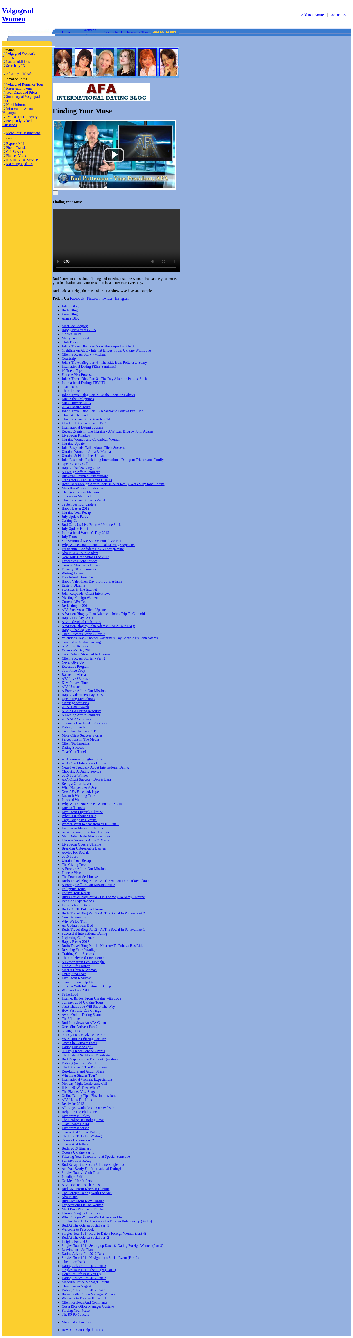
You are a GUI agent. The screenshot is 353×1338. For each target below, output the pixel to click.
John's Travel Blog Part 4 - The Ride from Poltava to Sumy (104, 362)
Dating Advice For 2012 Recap (84, 1254)
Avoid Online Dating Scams (82, 1014)
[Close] (55, 192)
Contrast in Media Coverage (82, 642)
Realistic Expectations (78, 901)
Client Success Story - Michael (84, 354)
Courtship (69, 358)
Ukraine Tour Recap (76, 512)
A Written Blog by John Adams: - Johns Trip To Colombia (104, 614)
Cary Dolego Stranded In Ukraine (86, 654)
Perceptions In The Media (80, 739)
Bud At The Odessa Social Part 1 (85, 1225)
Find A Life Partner (76, 966)
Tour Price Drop (73, 670)
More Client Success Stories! (83, 735)
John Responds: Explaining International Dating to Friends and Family (113, 460)
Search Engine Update (78, 982)
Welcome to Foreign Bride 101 (84, 1298)
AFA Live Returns (75, 646)
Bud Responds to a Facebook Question (90, 1059)
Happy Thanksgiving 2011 (81, 630)
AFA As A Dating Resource (81, 711)
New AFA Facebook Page (80, 792)
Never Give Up (73, 662)
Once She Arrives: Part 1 (79, 1043)
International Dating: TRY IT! (83, 383)
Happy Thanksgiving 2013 (81, 468)
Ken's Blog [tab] (70, 314)
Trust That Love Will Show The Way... (89, 1006)
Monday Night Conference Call (84, 1083)
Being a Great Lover (76, 783)
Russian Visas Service (22, 160)
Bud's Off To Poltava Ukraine (83, 909)
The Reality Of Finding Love (83, 1120)
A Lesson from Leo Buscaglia (83, 962)
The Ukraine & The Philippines (84, 1067)
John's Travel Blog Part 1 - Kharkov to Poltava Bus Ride (102, 411)
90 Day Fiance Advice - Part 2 (83, 1035)
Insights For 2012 (74, 1241)
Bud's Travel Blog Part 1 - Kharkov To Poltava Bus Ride (102, 946)
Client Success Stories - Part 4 (83, 500)
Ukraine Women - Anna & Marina (86, 452)
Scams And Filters (75, 1144)
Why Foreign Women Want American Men (93, 1217)
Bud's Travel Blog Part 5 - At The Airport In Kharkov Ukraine (106, 881)
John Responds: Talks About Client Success (93, 447)
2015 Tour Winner (75, 775)
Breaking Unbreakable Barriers (84, 848)
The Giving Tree (74, 864)
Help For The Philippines (80, 1112)
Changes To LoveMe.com (80, 492)
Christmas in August (76, 1286)
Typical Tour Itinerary (22, 117)
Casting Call (71, 520)
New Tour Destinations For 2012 (85, 557)
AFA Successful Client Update (84, 610)
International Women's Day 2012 (85, 533)
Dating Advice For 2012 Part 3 (84, 1266)
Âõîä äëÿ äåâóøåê (19, 74)
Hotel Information (19, 105)
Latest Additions (18, 61)
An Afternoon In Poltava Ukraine (86, 832)
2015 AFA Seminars (76, 719)
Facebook (77, 298)
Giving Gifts (71, 1031)
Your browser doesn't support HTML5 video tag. (116, 240)
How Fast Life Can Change (81, 1010)
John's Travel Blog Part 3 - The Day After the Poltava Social (105, 379)
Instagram (122, 298)
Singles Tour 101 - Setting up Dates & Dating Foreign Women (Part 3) (112, 1245)
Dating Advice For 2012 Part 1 (84, 1290)
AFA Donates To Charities (81, 1185)
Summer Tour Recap (76, 1160)
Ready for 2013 (73, 1104)
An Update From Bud (77, 925)
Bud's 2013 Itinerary (76, 1148)
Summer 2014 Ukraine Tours (83, 1002)
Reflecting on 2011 (75, 606)
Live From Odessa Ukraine (81, 844)
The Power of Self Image (80, 877)
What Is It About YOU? (79, 816)
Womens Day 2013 (75, 990)
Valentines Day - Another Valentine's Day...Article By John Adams (110, 638)
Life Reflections (73, 808)
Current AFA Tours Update (81, 565)
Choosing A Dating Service (81, 771)
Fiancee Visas (16, 156)
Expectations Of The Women (82, 1205)
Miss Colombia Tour (76, 1322)
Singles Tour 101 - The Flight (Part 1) (89, 1270)
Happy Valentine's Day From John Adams (92, 581)
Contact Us (337, 15)
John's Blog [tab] (70, 306)
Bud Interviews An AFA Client (84, 1023)
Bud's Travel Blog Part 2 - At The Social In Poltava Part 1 (103, 929)
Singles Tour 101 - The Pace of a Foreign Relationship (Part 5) (107, 1221)
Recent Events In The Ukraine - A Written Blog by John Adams (107, 431)
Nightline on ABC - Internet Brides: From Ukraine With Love (106, 350)
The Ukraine (71, 391)
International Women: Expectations (87, 1079)
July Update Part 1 (75, 529)
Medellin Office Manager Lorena (86, 1282)
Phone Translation (19, 148)
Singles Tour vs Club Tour (81, 1173)
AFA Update (71, 687)
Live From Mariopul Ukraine (83, 828)
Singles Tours (71, 334)
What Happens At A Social (81, 787)
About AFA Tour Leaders (80, 553)
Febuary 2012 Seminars (79, 569)
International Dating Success (82, 427)
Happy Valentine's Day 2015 (82, 695)
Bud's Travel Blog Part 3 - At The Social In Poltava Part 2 (103, 913)
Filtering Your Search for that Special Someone (96, 1156)
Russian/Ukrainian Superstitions (85, 476)
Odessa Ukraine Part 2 (78, 1140)
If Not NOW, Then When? (81, 1087)
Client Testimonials (76, 743)
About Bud (70, 1197)
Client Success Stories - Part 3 (83, 634)
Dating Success (73, 747)
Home (66, 32)
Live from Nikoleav (76, 1116)
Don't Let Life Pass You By (81, 1274)
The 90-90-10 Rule (75, 1314)
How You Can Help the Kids (82, 1330)
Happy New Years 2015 (79, 330)
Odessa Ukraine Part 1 (78, 1152)
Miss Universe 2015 (76, 403)
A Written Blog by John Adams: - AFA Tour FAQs (98, 626)
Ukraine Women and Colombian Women (91, 439)
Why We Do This (74, 921)
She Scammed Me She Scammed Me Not (91, 541)
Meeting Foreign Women (80, 597)
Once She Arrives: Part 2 (79, 1027)
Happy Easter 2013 (75, 941)
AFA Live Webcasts (76, 678)
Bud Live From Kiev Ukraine (83, 1201)
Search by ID (113, 32)
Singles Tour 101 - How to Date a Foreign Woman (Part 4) (104, 1233)
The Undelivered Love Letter (83, 958)
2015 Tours (70, 856)
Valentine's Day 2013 (77, 650)
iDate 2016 (70, 387)
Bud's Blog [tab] (70, 310)
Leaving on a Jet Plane (78, 1250)
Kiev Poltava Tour (75, 683)
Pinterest (93, 298)
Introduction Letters (76, 905)
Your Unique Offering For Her (84, 1039)
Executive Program (75, 666)
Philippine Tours (74, 889)
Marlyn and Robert (75, 338)
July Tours (69, 537)
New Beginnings (74, 917)
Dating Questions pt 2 (77, 1047)
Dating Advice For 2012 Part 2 (84, 1278)
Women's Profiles (89, 32)
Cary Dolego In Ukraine (79, 820)
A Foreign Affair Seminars (81, 472)
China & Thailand (75, 415)
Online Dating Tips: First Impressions (89, 1096)
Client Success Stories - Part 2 (83, 658)
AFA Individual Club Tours (81, 622)
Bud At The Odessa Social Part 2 (85, 1237)
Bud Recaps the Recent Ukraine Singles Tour (94, 1164)
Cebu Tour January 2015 (79, 731)
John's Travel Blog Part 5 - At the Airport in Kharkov (100, 346)
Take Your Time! (74, 751)
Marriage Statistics (75, 703)
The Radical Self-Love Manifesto (86, 1055)
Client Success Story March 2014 (86, 419)
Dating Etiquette (73, 727)
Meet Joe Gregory (75, 326)
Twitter (107, 298)
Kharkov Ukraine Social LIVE (84, 423)
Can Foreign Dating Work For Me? (87, 1193)
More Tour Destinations (23, 133)
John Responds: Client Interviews (86, 593)
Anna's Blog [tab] (70, 318)
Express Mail (15, 143)
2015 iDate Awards (75, 707)
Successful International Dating (84, 933)
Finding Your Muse (76, 1310)
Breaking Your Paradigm (79, 950)
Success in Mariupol (76, 496)
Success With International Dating (86, 986)
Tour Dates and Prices (22, 92)
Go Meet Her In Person (78, 1181)
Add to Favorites (313, 15)
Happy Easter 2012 (75, 508)
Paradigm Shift (72, 1177)
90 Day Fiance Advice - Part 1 (83, 1051)
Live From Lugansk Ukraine (82, 812)
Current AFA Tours (75, 601)
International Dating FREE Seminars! (89, 366)
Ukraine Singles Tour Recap (82, 1213)
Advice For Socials (75, 852)
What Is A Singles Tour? (79, 1075)
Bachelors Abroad (75, 674)
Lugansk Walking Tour (78, 796)
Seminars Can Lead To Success (84, 723)
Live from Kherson (75, 1128)
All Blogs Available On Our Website (88, 1108)
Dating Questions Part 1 (79, 1063)
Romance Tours (138, 32)
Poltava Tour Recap (76, 893)
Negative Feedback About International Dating (95, 767)
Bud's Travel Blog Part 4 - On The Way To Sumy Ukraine (103, 897)
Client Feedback (73, 1262)
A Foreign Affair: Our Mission (84, 691)
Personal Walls (72, 800)
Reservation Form (19, 88)
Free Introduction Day (78, 577)
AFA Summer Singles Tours (82, 759)
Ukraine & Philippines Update (83, 456)
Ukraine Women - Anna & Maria (85, 840)
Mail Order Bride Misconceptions (86, 836)
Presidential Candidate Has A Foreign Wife (93, 549)
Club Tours (70, 342)
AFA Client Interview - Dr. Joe (84, 763)
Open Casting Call (75, 464)
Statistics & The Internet (79, 589)
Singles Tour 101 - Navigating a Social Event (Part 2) (100, 1258)
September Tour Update (79, 504)
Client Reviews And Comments (84, 1302)
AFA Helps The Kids (77, 1100)
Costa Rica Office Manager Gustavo (88, 1306)
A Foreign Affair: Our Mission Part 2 (88, 885)
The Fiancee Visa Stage (78, 1091)
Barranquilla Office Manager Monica (88, 1294)
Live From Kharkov (76, 435)
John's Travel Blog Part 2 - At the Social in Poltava (98, 395)
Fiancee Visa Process (77, 374)
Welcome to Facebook (78, 1229)
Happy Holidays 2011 (77, 618)
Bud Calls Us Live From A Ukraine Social (92, 524)
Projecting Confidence (78, 937)
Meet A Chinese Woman (79, 970)
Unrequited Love (74, 974)
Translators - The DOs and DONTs (87, 480)
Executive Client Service (79, 561)
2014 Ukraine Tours (76, 407)
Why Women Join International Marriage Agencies (98, 545)
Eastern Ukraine (73, 585)
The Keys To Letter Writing (82, 1136)
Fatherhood (70, 994)
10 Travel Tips (72, 370)
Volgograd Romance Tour (24, 84)
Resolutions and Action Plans (83, 1071)
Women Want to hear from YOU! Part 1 (90, 824)
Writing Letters (73, 573)
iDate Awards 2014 (75, 1124)
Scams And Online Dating (81, 1132)
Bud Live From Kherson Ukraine (85, 1189)
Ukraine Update (73, 443)
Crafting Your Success (78, 954)
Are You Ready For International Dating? (91, 1168)
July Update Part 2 (75, 516)
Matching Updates (19, 164)
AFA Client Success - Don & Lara (86, 779)
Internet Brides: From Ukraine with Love (91, 998)
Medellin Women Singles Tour (84, 488)
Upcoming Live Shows (78, 699)
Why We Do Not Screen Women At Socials (93, 804)
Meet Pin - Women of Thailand (84, 1209)
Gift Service (15, 152)
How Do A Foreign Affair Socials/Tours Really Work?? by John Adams (113, 484)
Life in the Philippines (78, 399)
